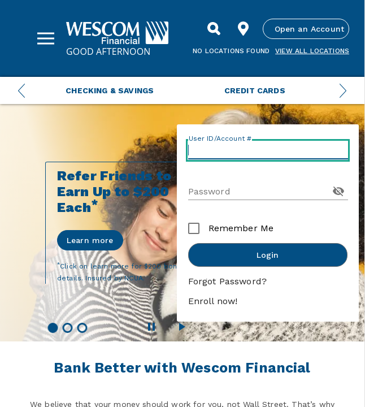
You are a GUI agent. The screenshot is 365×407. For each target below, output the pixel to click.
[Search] (214, 29)
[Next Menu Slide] (343, 90)
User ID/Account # (220, 138)
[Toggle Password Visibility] (338, 191)
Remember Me (241, 228)
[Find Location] (243, 29)
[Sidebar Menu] (46, 38)
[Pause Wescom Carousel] (151, 327)
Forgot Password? (227, 281)
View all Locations (312, 51)
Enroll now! (213, 301)
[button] (52, 328)
